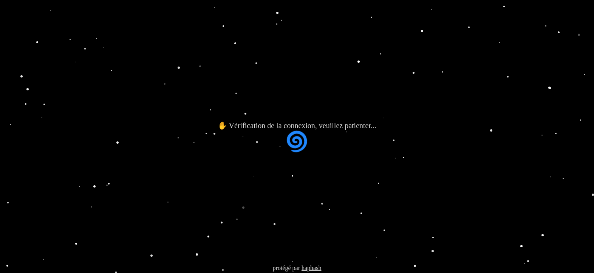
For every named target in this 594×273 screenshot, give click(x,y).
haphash (311, 268)
